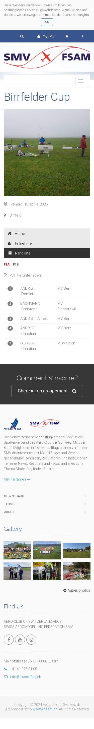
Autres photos (76, 590)
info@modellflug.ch (22, 677)
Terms (9, 504)
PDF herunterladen (22, 275)
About (9, 512)
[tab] (47, 233)
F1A (7, 264)
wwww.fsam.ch (45, 709)
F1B (16, 264)
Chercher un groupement (47, 391)
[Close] (86, 14)
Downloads (14, 496)
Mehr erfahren (17, 479)
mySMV (46, 36)
